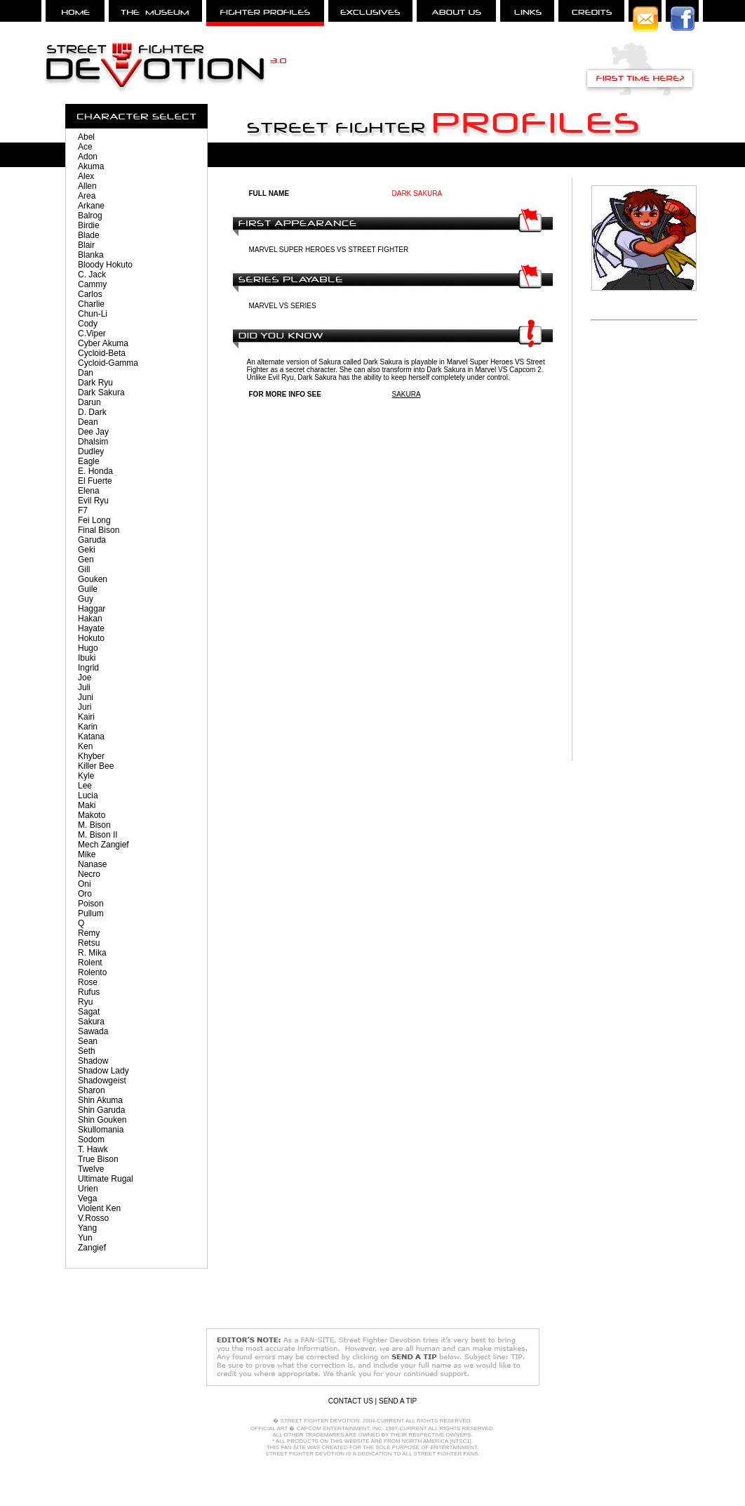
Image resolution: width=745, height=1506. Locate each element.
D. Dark (92, 412)
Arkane (91, 206)
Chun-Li (92, 314)
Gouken (92, 579)
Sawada (93, 1031)
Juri (84, 707)
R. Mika (92, 953)
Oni (84, 884)
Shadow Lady (103, 1071)
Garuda (92, 540)
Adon (88, 156)
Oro (85, 894)
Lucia (88, 795)
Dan (85, 373)
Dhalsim (93, 442)
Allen (87, 186)
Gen (86, 559)
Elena (89, 491)
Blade (89, 235)
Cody (88, 324)
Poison (91, 904)
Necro (89, 874)
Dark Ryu (95, 383)
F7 (83, 510)
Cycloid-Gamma (108, 363)
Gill (84, 569)
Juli (84, 687)
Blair (86, 245)
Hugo (88, 648)
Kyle (86, 776)
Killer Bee (96, 766)
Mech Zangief (103, 845)
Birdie (89, 225)
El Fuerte (95, 481)
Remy (89, 933)
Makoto (91, 815)
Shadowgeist (102, 1080)
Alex (86, 176)
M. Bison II (98, 835)
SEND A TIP (398, 1401)
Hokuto (91, 638)
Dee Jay (93, 432)
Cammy (92, 284)
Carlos (90, 294)
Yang (87, 1228)
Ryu (85, 1002)
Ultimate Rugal (105, 1179)
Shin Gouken (102, 1120)
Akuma (91, 166)
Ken (85, 746)
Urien (88, 1189)
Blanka (91, 255)
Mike (86, 854)
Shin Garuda (101, 1110)
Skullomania (100, 1130)
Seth (86, 1051)
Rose (88, 982)
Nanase (92, 864)
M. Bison (94, 825)
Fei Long (94, 520)
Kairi (86, 717)
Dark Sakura (101, 392)
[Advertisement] (644, 550)
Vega (87, 1198)
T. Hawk (93, 1149)
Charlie (91, 304)
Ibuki (86, 658)
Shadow (93, 1061)
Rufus (89, 992)
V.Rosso (93, 1218)
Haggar (91, 609)
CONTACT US (350, 1401)
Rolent (90, 962)
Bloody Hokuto (105, 265)
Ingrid (88, 668)
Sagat (89, 1012)
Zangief (92, 1248)
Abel (86, 137)
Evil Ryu (93, 501)
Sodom (91, 1139)
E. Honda (95, 471)
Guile (88, 589)
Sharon (91, 1090)
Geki (86, 550)
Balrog (90, 215)
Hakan (90, 618)
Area (86, 196)
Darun (89, 402)
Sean (88, 1041)
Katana (91, 736)
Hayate (91, 628)
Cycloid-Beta (102, 353)
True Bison (98, 1159)
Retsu (89, 943)
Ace (85, 147)
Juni (85, 697)
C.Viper (92, 333)
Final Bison (98, 530)
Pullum (91, 913)
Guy (85, 599)
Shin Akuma (100, 1100)
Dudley (91, 451)
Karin (88, 727)
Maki (86, 805)
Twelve (91, 1169)
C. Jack (92, 274)
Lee (85, 786)
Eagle (89, 461)
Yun (85, 1238)
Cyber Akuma (103, 343)
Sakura (91, 1021)
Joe (84, 677)
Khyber (91, 756)
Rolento (92, 972)
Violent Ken (99, 1208)
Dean (88, 422)
